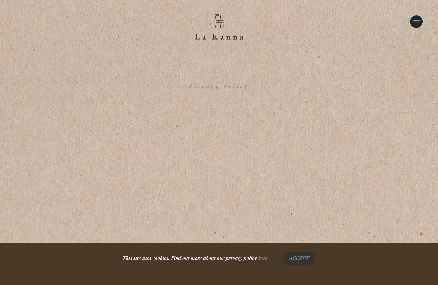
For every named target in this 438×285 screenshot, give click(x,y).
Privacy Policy (219, 86)
